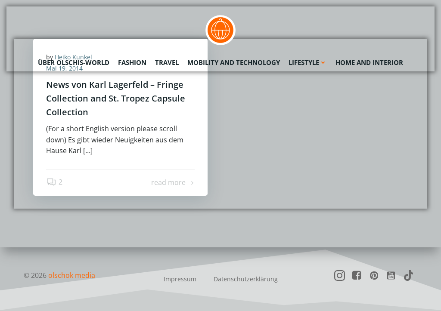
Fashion (132, 62)
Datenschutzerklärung (246, 279)
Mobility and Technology (233, 62)
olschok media (71, 275)
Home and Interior (369, 62)
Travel (167, 62)
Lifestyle (308, 62)
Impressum (180, 279)
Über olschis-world (73, 62)
